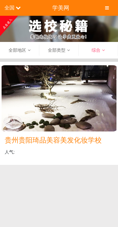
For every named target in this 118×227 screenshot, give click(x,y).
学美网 (60, 8)
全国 (9, 7)
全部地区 (17, 50)
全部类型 (56, 50)
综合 (96, 50)
